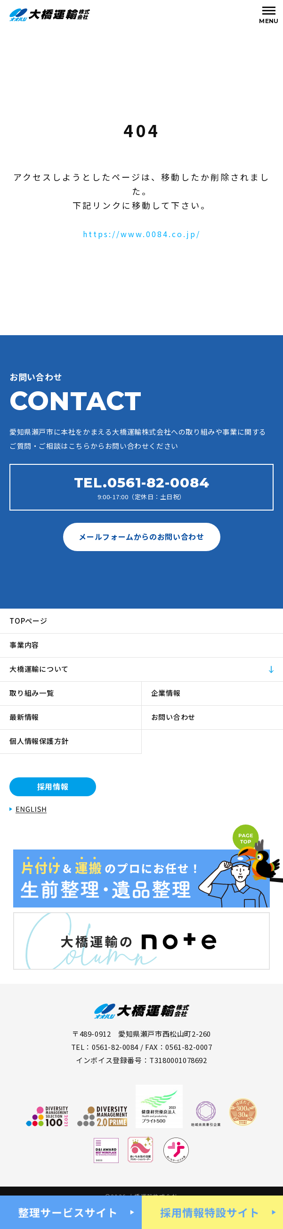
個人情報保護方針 (39, 741)
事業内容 (24, 645)
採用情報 (53, 786)
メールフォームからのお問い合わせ (141, 536)
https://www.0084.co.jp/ (142, 233)
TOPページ (28, 621)
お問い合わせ (173, 717)
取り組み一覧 (31, 693)
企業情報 (166, 693)
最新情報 (24, 717)
